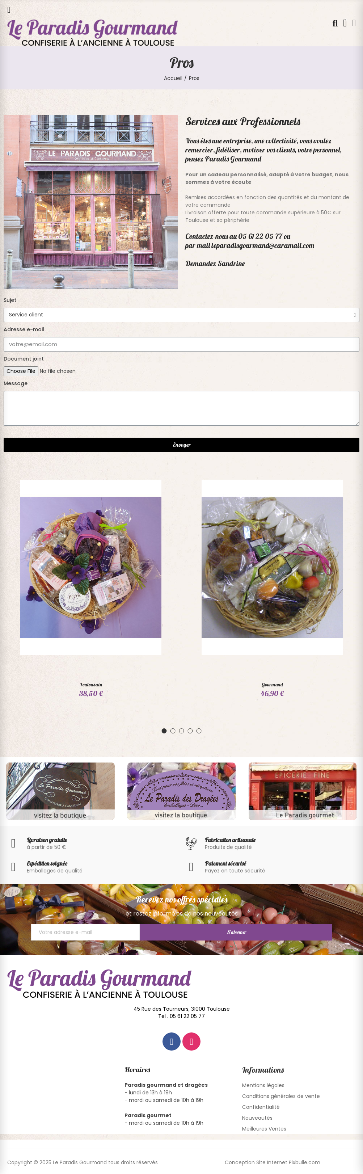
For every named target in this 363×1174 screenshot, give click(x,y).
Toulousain (91, 684)
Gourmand (272, 684)
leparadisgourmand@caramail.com (262, 245)
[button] (164, 732)
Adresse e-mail (24, 329)
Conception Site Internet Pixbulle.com (272, 1164)
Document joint (24, 358)
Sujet (10, 300)
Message (16, 383)
